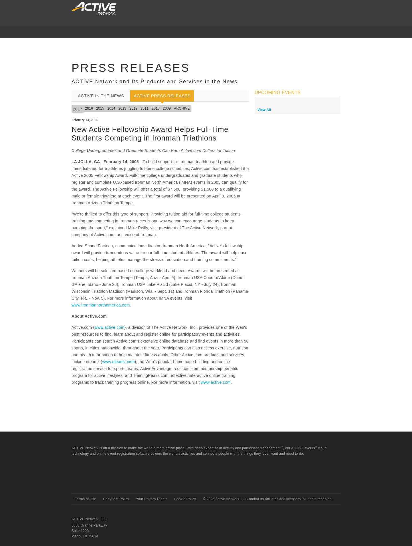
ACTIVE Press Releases (162, 95)
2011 (144, 108)
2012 (134, 108)
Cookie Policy (185, 499)
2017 (77, 109)
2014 (111, 108)
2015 (100, 108)
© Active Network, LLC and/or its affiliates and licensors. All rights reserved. (267, 499)
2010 (156, 108)
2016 (89, 108)
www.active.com (109, 327)
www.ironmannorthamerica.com (101, 305)
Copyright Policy (116, 499)
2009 (167, 108)
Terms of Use (85, 499)
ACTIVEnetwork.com (94, 8)
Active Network (92, 483)
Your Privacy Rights (151, 499)
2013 (122, 108)
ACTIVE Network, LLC (89, 519)
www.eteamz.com (118, 361)
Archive (182, 108)
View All (264, 110)
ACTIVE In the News (101, 95)
